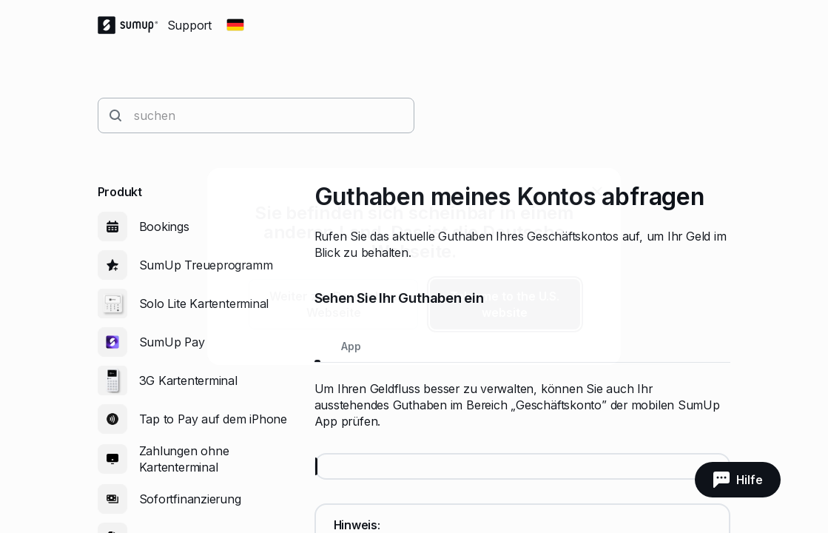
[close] (597, 191)
